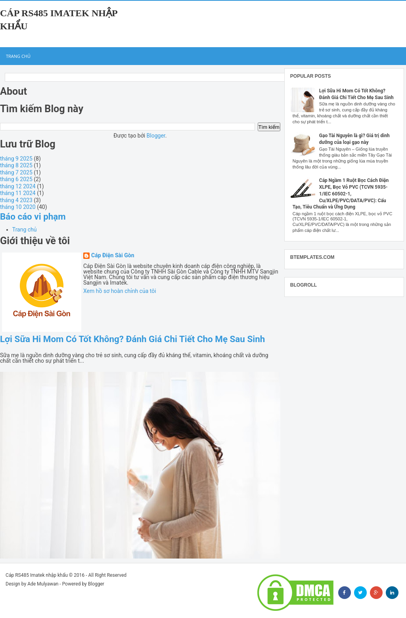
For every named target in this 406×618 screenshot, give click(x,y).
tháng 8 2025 (16, 165)
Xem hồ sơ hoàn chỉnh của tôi (119, 291)
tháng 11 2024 (18, 193)
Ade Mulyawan (42, 584)
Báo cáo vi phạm (33, 216)
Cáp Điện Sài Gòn (112, 255)
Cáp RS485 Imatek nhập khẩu (37, 575)
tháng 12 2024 (18, 186)
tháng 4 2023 (16, 200)
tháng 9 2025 (16, 158)
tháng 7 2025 (16, 172)
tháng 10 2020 (18, 207)
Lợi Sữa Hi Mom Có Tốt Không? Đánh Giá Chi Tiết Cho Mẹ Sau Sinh (132, 339)
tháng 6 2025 (16, 179)
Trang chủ (18, 56)
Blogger (156, 135)
